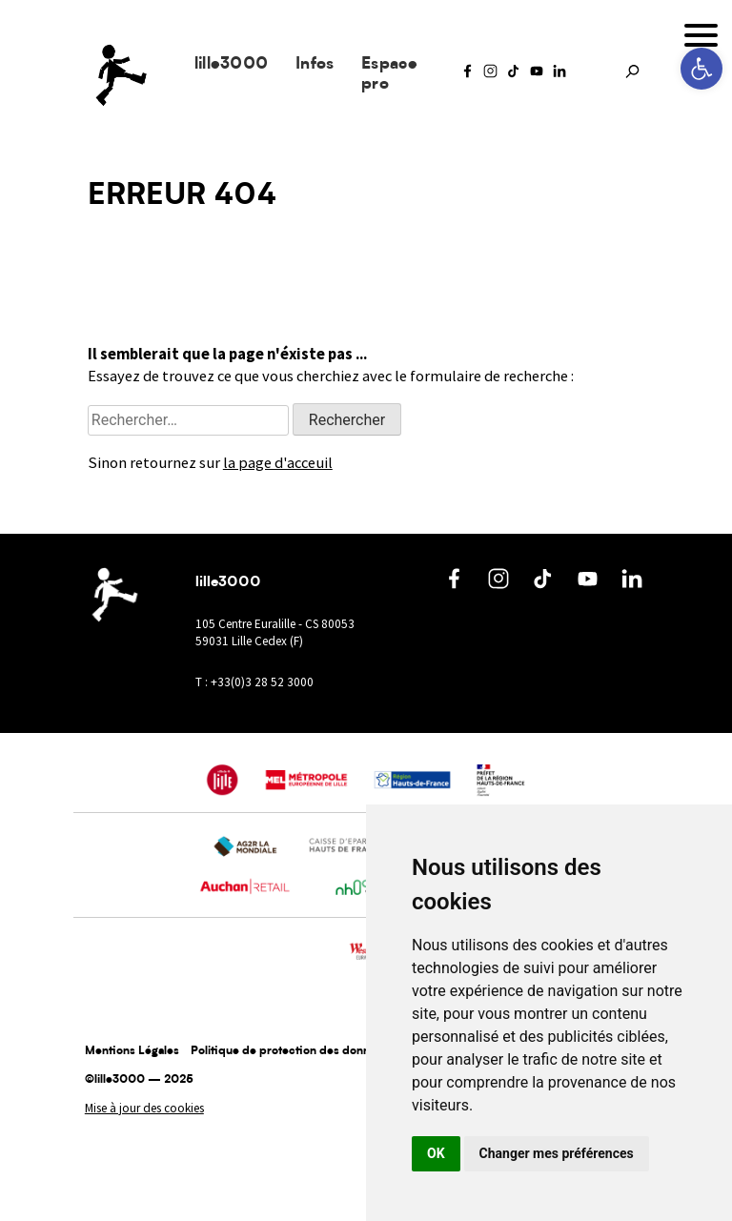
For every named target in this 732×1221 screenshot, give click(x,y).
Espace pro (389, 74)
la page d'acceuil (278, 463)
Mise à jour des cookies (144, 1108)
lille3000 (231, 64)
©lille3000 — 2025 (139, 1080)
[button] (701, 69)
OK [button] (436, 1153)
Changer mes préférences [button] (556, 1153)
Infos (315, 64)
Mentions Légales (132, 1051)
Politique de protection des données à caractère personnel (350, 1051)
